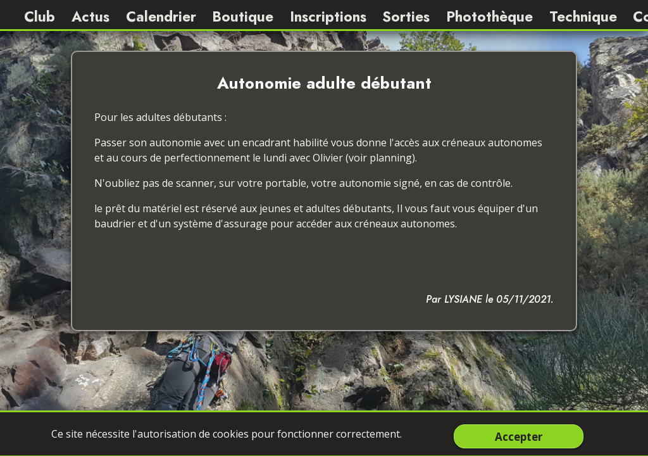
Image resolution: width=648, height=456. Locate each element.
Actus (90, 16)
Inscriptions (328, 16)
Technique (583, 16)
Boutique (242, 16)
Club (39, 16)
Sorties (406, 16)
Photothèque (489, 16)
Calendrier (161, 16)
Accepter (518, 436)
